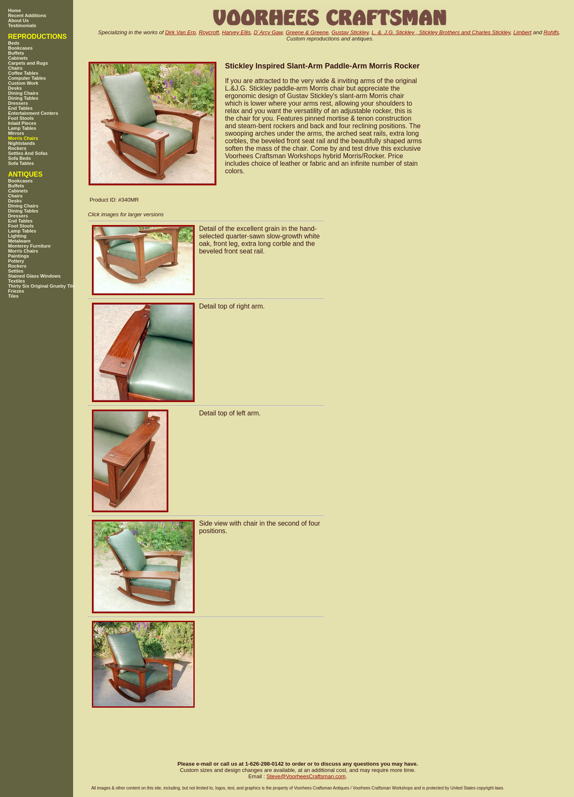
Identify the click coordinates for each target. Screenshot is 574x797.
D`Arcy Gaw (268, 32)
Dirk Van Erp (180, 32)
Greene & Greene (307, 32)
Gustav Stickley (350, 32)
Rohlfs (551, 32)
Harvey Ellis (236, 32)
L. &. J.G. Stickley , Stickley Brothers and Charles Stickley (440, 32)
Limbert (522, 32)
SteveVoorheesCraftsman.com (306, 776)
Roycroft (209, 32)
